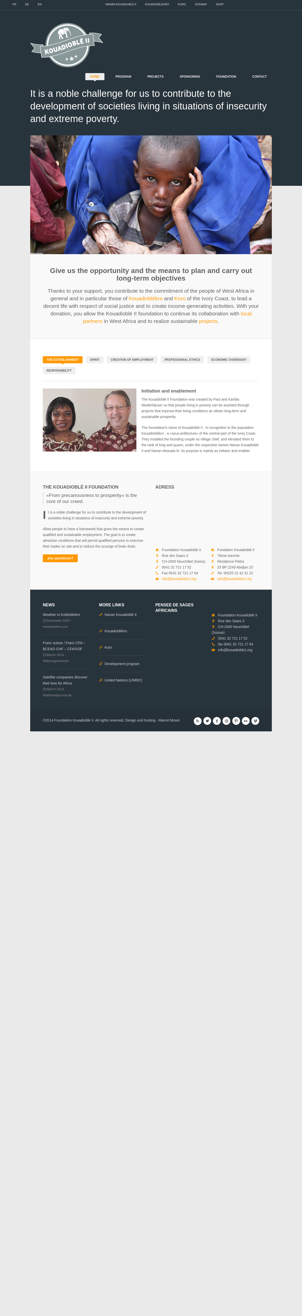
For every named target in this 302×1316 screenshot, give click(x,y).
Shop (219, 4)
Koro (182, 4)
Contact (259, 76)
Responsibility (59, 370)
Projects (155, 76)
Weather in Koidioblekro (61, 615)
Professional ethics (182, 360)
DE (27, 4)
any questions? (60, 558)
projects (208, 321)
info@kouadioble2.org (179, 579)
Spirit (95, 360)
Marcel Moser (169, 720)
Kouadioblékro (157, 4)
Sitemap (201, 4)
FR (14, 4)
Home (94, 76)
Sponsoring (190, 76)
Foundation (226, 76)
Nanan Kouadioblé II (120, 4)
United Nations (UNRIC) (123, 680)
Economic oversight (228, 360)
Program (123, 76)
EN (40, 4)
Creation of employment (132, 360)
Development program (122, 664)
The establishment (63, 360)
